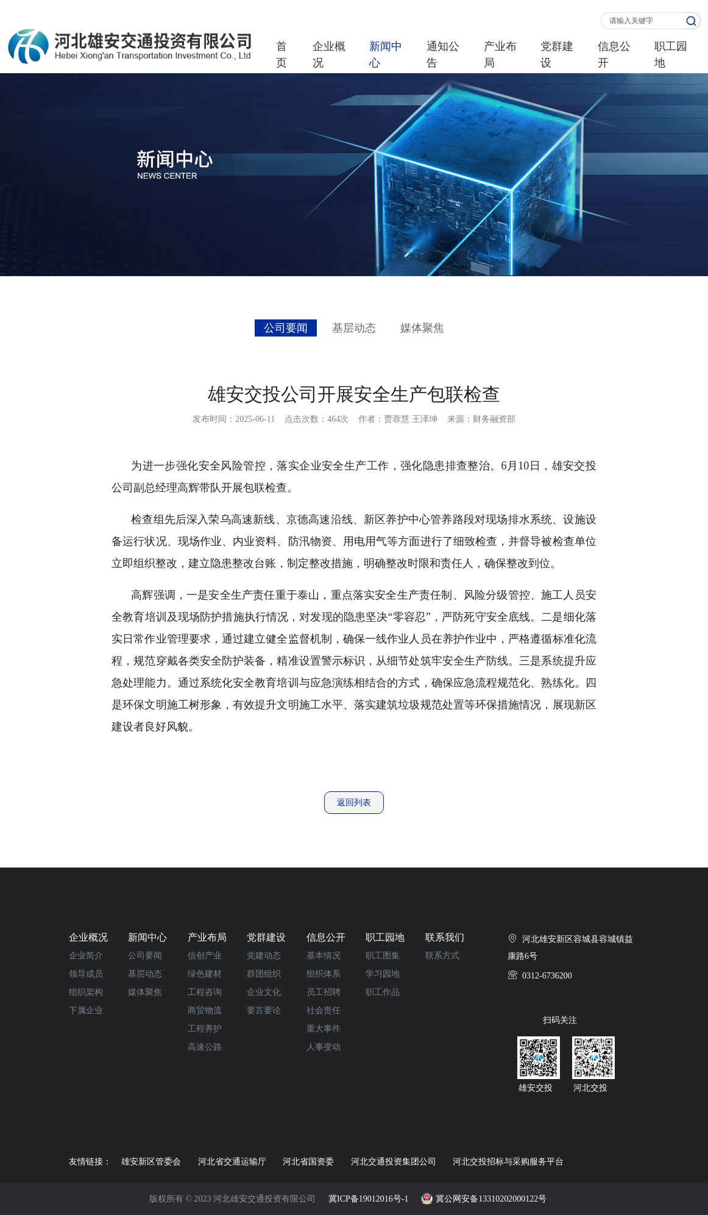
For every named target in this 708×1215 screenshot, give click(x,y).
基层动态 (354, 328)
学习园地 (383, 973)
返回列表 (354, 802)
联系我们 (444, 937)
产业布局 (500, 54)
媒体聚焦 (422, 328)
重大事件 (323, 1028)
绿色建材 (205, 973)
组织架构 (86, 992)
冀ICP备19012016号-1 (368, 1198)
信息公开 (614, 54)
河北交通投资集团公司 (393, 1161)
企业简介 (86, 955)
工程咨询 (205, 992)
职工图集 (383, 955)
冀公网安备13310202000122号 (491, 1198)
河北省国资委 (308, 1161)
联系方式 (442, 955)
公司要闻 (286, 328)
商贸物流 (205, 1010)
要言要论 (264, 1010)
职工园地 (670, 54)
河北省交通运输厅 (232, 1161)
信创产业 (205, 955)
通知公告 (443, 54)
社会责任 (323, 1010)
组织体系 (323, 973)
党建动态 (264, 955)
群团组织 (264, 973)
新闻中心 (385, 54)
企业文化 (264, 992)
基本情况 (323, 955)
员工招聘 (323, 992)
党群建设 (556, 54)
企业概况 (329, 54)
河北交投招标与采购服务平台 (508, 1161)
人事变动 (323, 1047)
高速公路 (205, 1047)
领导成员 (86, 973)
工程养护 (205, 1028)
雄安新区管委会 (151, 1161)
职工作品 (383, 992)
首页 (281, 54)
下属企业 (86, 1010)
